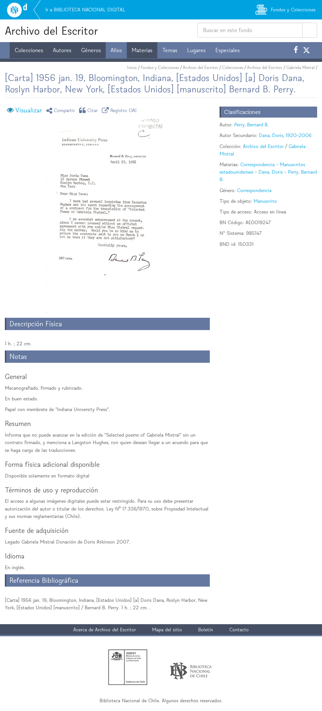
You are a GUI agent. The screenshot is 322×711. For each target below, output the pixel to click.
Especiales (227, 50)
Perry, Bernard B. (251, 124)
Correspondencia (257, 164)
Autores (62, 50)
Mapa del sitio (167, 629)
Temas (169, 50)
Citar (89, 110)
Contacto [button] (239, 629)
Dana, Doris (270, 172)
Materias (142, 50)
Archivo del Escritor (51, 30)
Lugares (196, 50)
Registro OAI (120, 110)
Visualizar (28, 110)
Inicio (132, 67)
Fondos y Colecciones (160, 67)
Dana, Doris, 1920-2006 (285, 135)
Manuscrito (265, 201)
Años (116, 50)
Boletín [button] (205, 629)
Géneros (91, 50)
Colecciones (29, 50)
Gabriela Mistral (300, 67)
